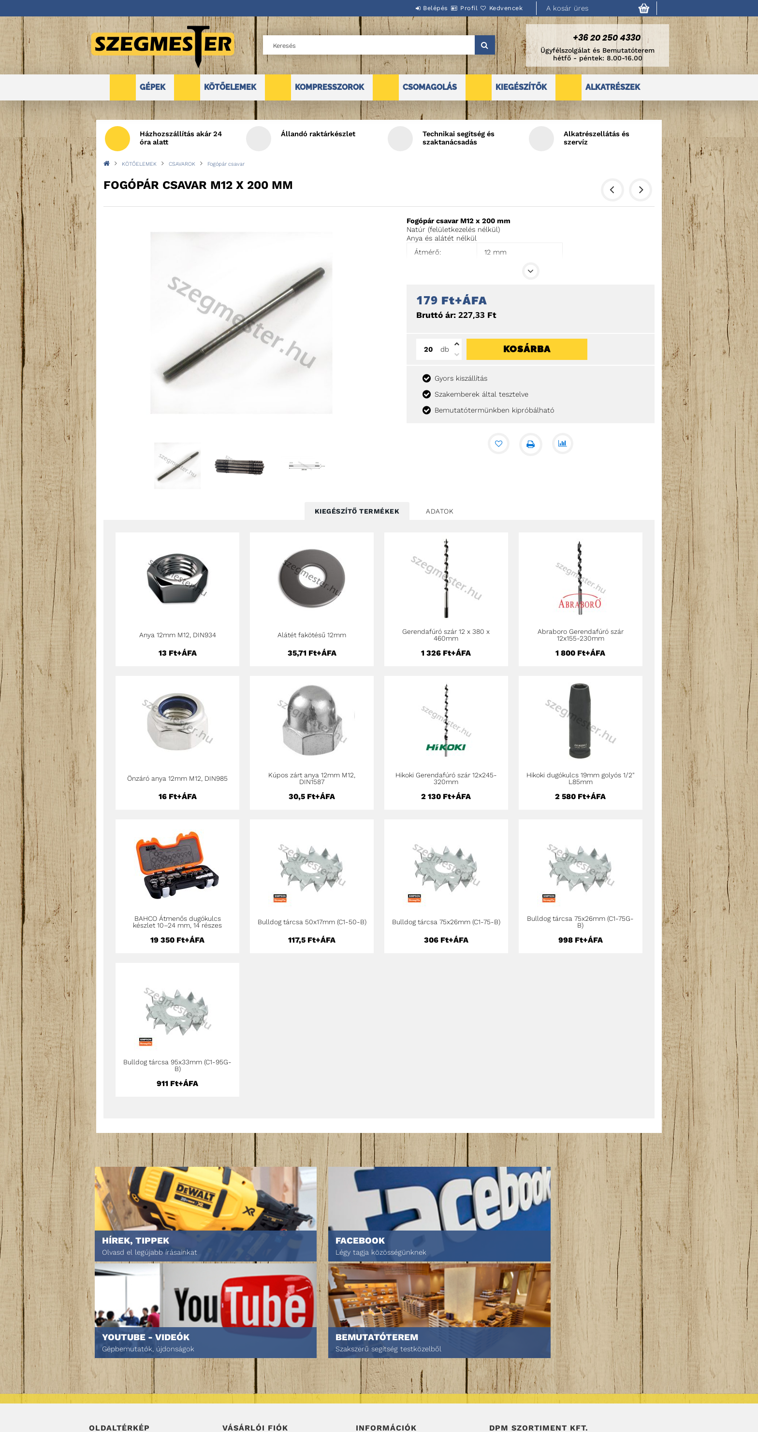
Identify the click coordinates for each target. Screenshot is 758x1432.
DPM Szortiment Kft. (519, 1399)
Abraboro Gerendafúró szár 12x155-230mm (581, 635)
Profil (451, 8)
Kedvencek (500, 8)
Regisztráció (242, 1363)
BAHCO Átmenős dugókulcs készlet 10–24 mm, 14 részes (177, 922)
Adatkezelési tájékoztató (396, 1363)
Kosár (231, 1390)
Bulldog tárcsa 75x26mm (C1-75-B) (446, 922)
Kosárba (527, 349)
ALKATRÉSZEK (612, 87)
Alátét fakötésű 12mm (311, 635)
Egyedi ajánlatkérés (121, 1377)
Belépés (406, 8)
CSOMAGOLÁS (430, 87)
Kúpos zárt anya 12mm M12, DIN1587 (311, 778)
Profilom (236, 1377)
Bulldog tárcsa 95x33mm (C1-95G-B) (177, 1065)
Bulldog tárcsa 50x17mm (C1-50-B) (312, 922)
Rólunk (100, 1390)
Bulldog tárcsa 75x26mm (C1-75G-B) (580, 922)
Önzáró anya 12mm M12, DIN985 (177, 778)
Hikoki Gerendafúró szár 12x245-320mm (446, 778)
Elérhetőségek (380, 1404)
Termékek (103, 1363)
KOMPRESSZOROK (329, 87)
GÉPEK (152, 87)
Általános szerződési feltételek (407, 1349)
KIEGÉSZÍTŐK (521, 87)
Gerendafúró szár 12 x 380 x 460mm (446, 635)
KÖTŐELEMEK (230, 87)
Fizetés (367, 1377)
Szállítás (370, 1390)
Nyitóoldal (106, 1349)
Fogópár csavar (226, 164)
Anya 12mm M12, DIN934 (177, 635)
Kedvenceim (240, 1404)
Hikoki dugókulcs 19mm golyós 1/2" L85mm (580, 778)
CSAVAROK (182, 164)
